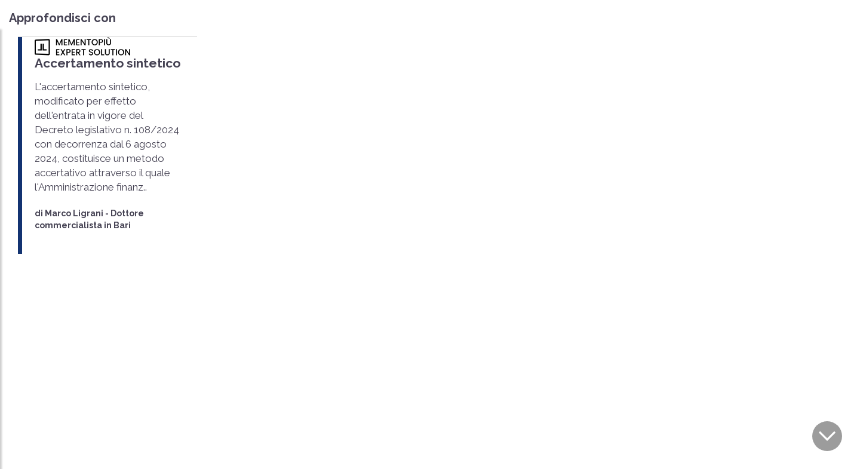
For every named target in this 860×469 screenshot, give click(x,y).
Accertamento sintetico (107, 63)
